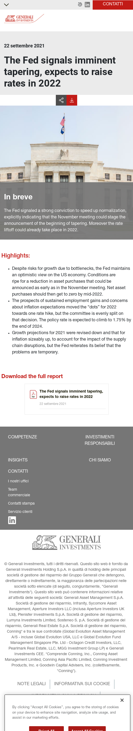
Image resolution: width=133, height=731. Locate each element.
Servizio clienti (20, 512)
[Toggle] (125, 18)
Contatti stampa (21, 504)
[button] (80, 5)
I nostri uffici (18, 481)
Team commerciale (19, 492)
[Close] (122, 708)
